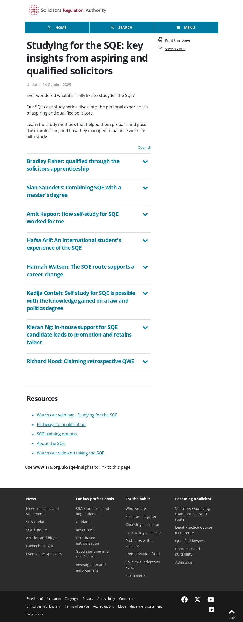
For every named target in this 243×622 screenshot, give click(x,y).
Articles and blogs (41, 537)
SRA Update (36, 521)
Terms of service (77, 606)
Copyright (72, 598)
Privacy (88, 598)
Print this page (174, 40)
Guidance (84, 521)
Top (231, 614)
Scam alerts (136, 575)
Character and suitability (187, 551)
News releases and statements (42, 511)
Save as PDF (171, 48)
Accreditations (103, 606)
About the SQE (51, 443)
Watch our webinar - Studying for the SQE (77, 415)
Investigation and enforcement (91, 567)
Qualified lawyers (190, 540)
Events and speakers (44, 553)
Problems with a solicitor (139, 543)
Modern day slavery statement (140, 606)
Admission (184, 562)
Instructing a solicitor (144, 532)
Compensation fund (143, 553)
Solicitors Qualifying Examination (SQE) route (192, 514)
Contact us (126, 598)
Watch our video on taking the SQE (70, 453)
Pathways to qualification (61, 424)
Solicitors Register (141, 516)
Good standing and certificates (92, 554)
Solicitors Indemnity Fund (143, 564)
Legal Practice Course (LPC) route (193, 530)
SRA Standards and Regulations (92, 511)
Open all (144, 147)
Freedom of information (43, 598)
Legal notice (35, 614)
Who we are (136, 508)
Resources (85, 529)
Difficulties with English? (43, 606)
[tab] (89, 167)
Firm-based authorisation (87, 540)
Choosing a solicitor (142, 524)
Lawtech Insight (39, 545)
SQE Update (36, 529)
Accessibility (106, 598)
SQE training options (57, 434)
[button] (89, 166)
